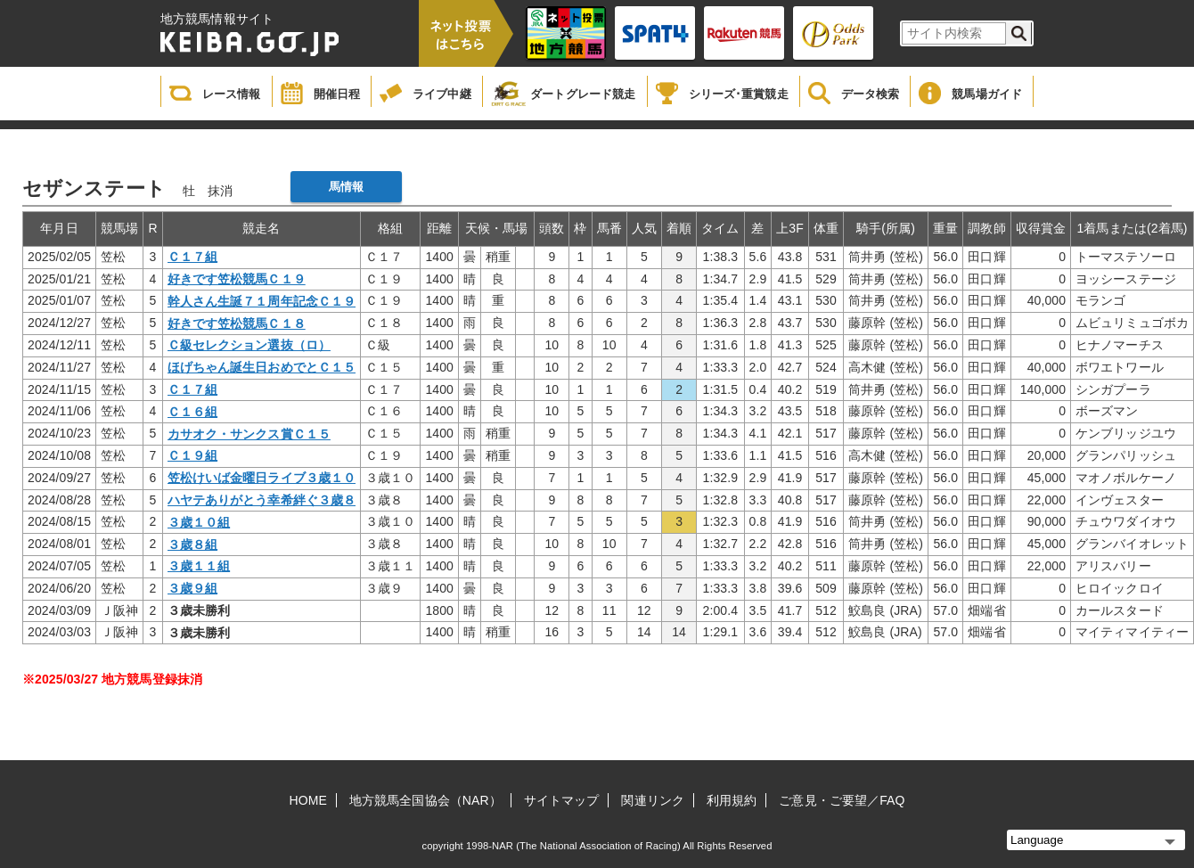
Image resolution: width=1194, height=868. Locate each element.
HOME (308, 800)
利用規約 (731, 800)
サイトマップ (562, 800)
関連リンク (652, 800)
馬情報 (346, 186)
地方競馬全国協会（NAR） (425, 800)
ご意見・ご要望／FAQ (841, 800)
